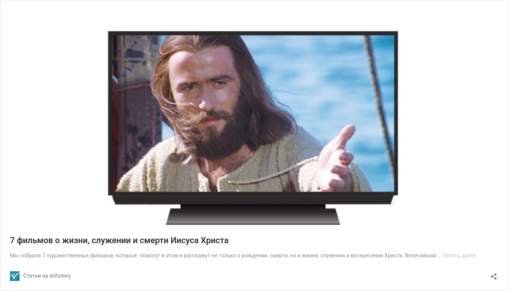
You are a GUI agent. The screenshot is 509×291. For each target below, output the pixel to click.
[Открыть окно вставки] (493, 274)
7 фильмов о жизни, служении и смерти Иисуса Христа (119, 240)
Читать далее (460, 255)
